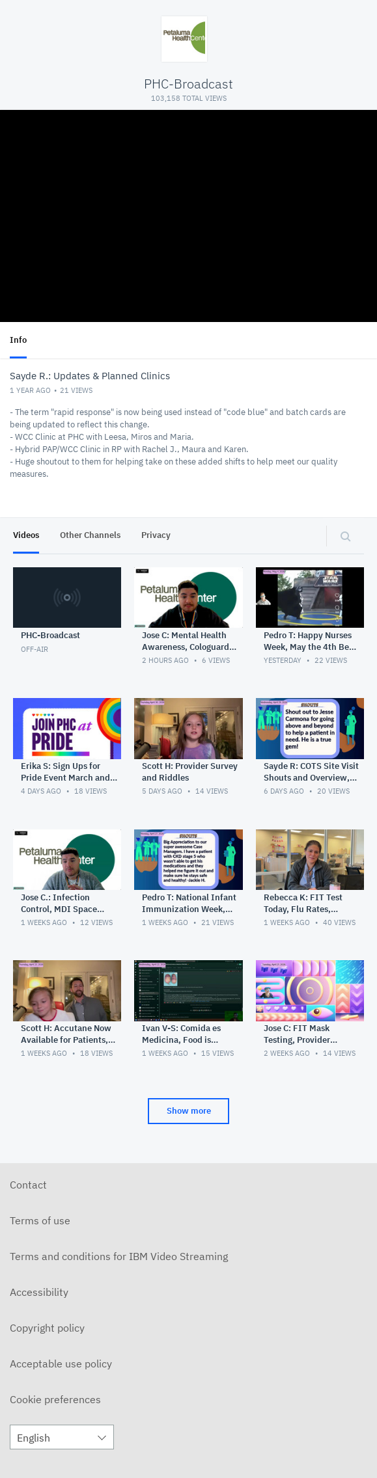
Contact (28, 1184)
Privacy (156, 535)
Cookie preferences (55, 1399)
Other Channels (90, 535)
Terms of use (40, 1220)
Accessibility (39, 1291)
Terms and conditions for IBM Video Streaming (119, 1256)
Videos (26, 535)
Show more (189, 1110)
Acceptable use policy (61, 1363)
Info (18, 339)
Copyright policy (47, 1327)
